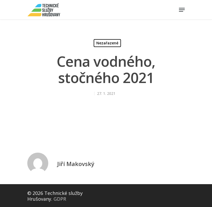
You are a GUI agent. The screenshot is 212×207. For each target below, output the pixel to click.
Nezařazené (107, 42)
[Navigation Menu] (182, 9)
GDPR (60, 199)
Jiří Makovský (75, 164)
